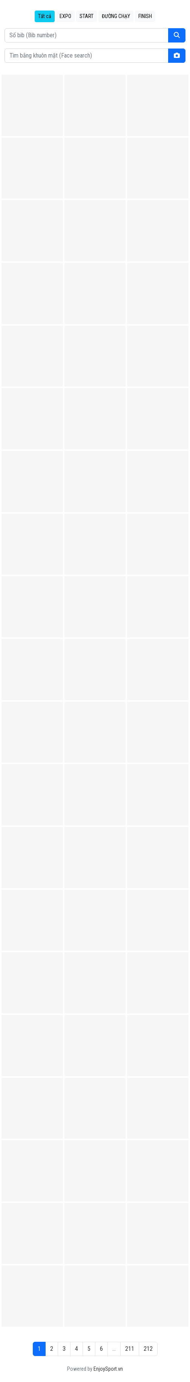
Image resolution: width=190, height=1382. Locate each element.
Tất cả (44, 16)
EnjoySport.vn (108, 1369)
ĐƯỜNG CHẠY (116, 16)
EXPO (65, 16)
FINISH (145, 16)
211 (129, 1348)
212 (148, 1348)
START (86, 16)
